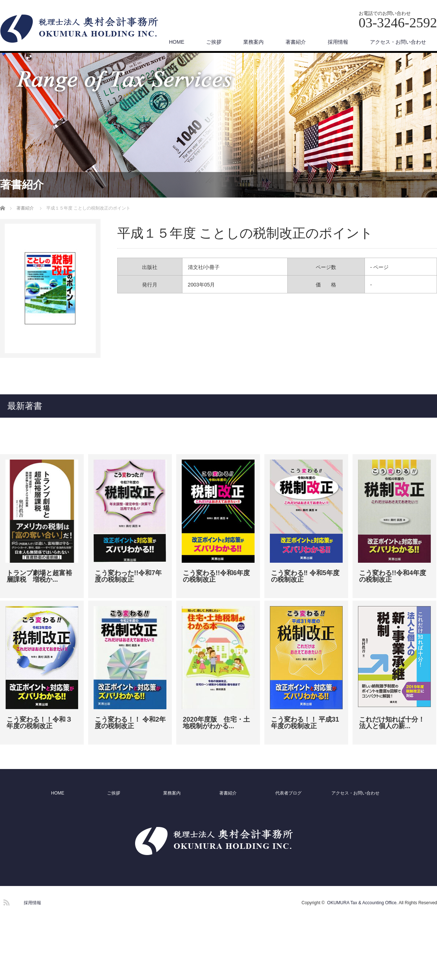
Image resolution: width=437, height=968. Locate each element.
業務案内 (253, 42)
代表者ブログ (288, 793)
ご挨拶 (213, 42)
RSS (5, 901)
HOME (176, 42)
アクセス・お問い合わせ (398, 42)
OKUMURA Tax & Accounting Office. (362, 902)
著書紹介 (296, 42)
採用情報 (338, 42)
